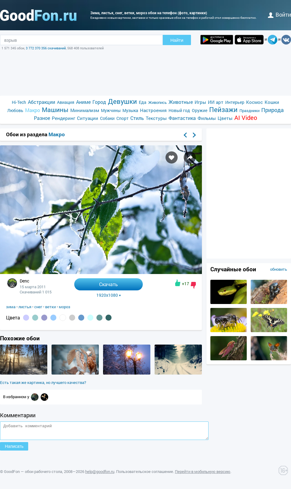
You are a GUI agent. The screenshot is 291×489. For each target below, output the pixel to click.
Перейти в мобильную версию (202, 474)
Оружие (199, 110)
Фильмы (207, 118)
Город (99, 102)
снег (38, 306)
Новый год (179, 110)
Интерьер (234, 102)
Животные (181, 102)
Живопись (157, 102)
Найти (176, 40)
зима (10, 306)
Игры (200, 102)
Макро (32, 110)
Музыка (130, 110)
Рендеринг (63, 118)
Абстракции (41, 102)
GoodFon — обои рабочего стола (33, 474)
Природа (272, 110)
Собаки (107, 118)
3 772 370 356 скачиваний (46, 48)
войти (279, 14)
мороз (64, 306)
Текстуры (156, 118)
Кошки (272, 102)
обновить (278, 269)
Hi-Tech (19, 102)
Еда (142, 102)
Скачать (108, 284)
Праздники (249, 110)
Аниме (83, 102)
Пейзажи (223, 109)
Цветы (225, 118)
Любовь (15, 110)
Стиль (137, 118)
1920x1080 (108, 295)
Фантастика (182, 118)
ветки (50, 306)
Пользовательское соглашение (144, 474)
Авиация (65, 102)
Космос (254, 102)
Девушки (122, 101)
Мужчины (111, 110)
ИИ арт (215, 102)
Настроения (153, 110)
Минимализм (84, 110)
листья (24, 306)
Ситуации (87, 118)
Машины (55, 109)
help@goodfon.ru (99, 474)
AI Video (245, 117)
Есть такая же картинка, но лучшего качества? (43, 382)
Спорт (122, 118)
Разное (42, 118)
